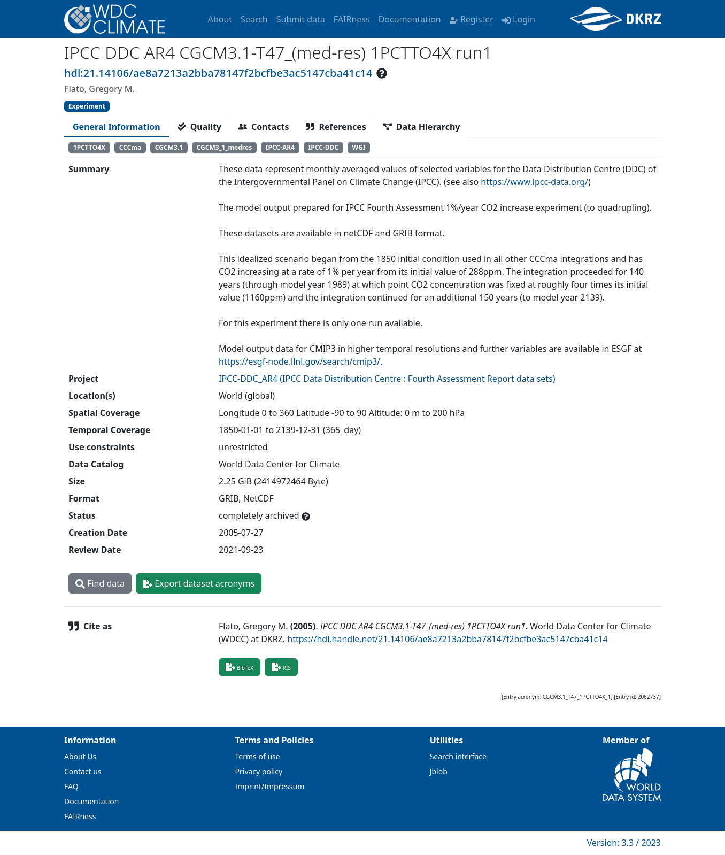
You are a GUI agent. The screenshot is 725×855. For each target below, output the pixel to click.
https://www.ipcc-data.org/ (534, 182)
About (220, 19)
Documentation (410, 19)
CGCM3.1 (169, 147)
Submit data (300, 19)
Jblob (439, 771)
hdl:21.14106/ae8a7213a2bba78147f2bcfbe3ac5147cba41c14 (218, 73)
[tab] (116, 126)
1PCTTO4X (89, 147)
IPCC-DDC (323, 147)
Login (518, 19)
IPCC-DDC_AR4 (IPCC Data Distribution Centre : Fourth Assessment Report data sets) (387, 378)
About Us (80, 756)
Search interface (458, 756)
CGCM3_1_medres (224, 147)
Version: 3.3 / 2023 (624, 843)
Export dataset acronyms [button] (198, 583)
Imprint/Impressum (270, 786)
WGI (359, 147)
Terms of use (257, 756)
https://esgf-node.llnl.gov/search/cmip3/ (299, 361)
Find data (100, 583)
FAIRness (352, 19)
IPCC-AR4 (280, 147)
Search (254, 19)
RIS (281, 667)
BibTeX (239, 667)
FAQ (71, 786)
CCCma (130, 147)
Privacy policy (259, 771)
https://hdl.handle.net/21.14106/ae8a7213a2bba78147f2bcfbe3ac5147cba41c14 (447, 639)
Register (471, 19)
